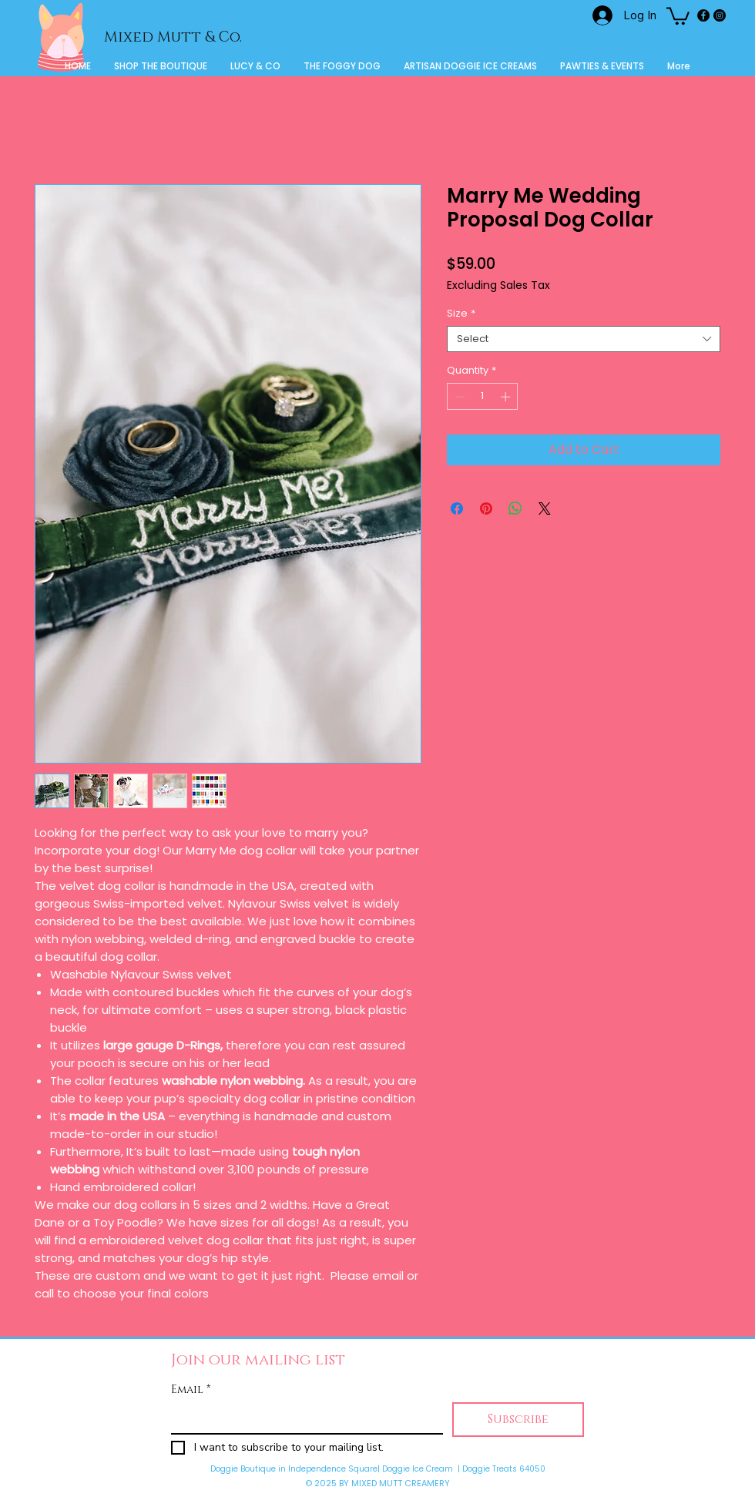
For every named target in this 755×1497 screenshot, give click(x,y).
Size (461, 313)
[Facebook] (703, 15)
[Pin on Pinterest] (486, 508)
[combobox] (583, 339)
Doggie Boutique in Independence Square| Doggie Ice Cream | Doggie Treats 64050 (377, 1469)
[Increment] (507, 397)
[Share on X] (544, 508)
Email (190, 1389)
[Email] (302, 1417)
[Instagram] (719, 15)
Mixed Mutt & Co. (173, 37)
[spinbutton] (483, 397)
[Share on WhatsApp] (515, 508)
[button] (678, 15)
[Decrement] (458, 397)
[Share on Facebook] (457, 508)
